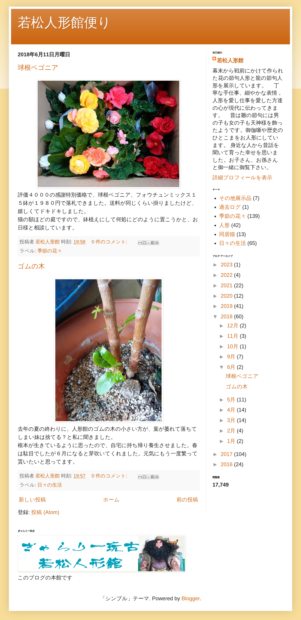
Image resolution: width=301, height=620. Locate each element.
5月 (232, 400)
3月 (232, 420)
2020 (227, 296)
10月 (233, 346)
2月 (232, 431)
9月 (232, 357)
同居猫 (227, 234)
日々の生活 (49, 485)
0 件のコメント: (110, 241)
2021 (227, 285)
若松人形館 (230, 60)
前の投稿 (187, 500)
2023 (227, 265)
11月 (233, 336)
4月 (232, 410)
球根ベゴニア (38, 67)
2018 (227, 316)
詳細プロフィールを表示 (242, 177)
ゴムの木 (31, 266)
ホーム (111, 500)
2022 (227, 275)
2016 (227, 464)
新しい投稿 (32, 500)
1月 (232, 441)
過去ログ (230, 207)
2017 (227, 454)
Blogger (190, 598)
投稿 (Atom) (45, 512)
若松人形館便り (64, 22)
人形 (224, 225)
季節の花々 (49, 251)
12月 (233, 326)
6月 (232, 367)
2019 (227, 306)
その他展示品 (235, 198)
